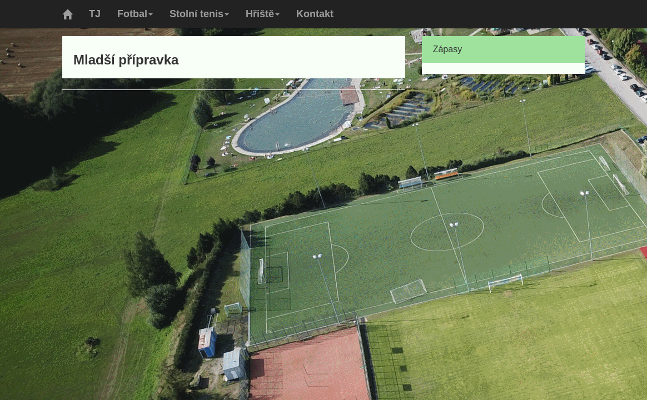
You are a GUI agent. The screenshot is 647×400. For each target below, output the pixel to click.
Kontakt (315, 13)
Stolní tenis (199, 13)
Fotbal (135, 13)
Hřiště (263, 13)
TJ (95, 13)
